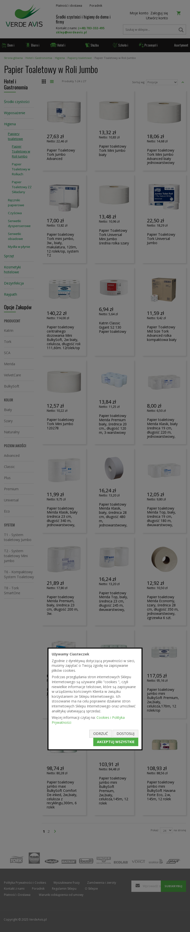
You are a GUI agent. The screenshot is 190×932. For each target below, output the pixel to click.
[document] (95, 698)
